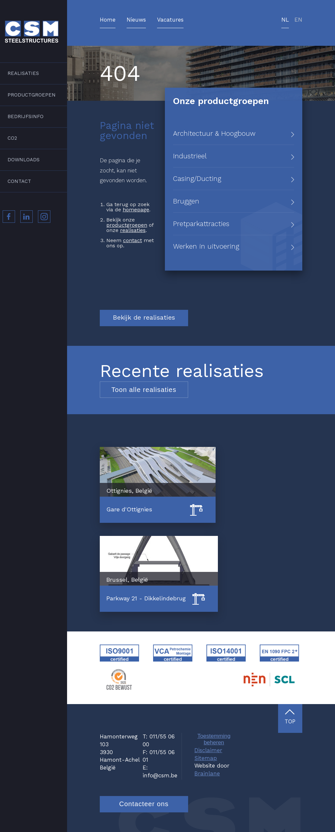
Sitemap (205, 758)
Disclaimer (208, 750)
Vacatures (170, 20)
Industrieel (190, 156)
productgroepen (126, 225)
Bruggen (186, 201)
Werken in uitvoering (206, 246)
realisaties (133, 230)
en (298, 20)
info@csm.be (160, 775)
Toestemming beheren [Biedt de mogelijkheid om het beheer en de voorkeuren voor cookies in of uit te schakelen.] (213, 739)
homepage (136, 209)
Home (107, 20)
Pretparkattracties (201, 224)
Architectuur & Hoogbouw (214, 133)
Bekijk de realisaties (144, 317)
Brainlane (207, 773)
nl (285, 20)
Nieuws (136, 20)
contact (132, 240)
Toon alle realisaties (143, 389)
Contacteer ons (143, 803)
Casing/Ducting (197, 178)
